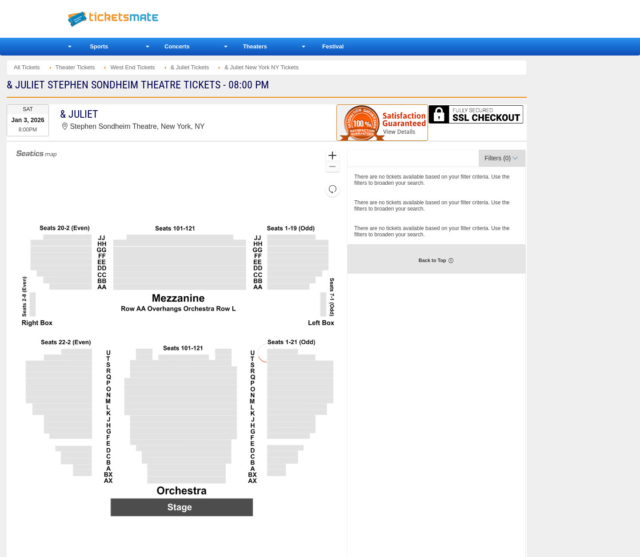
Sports (99, 46)
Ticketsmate (155, 19)
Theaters (255, 46)
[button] (333, 155)
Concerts (176, 46)
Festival (333, 46)
